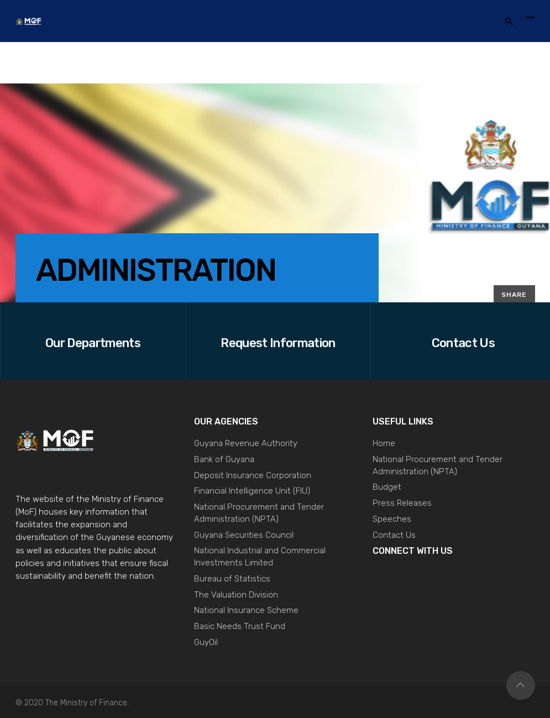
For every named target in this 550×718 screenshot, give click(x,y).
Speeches (392, 519)
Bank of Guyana (224, 459)
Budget (387, 487)
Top (520, 685)
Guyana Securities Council (244, 535)
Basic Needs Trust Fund (239, 626)
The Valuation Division (236, 595)
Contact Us (394, 535)
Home (384, 443)
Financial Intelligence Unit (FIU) (252, 491)
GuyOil (206, 642)
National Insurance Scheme (246, 610)
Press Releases (402, 503)
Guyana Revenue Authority (245, 443)
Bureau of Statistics (232, 579)
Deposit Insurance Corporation (252, 475)
